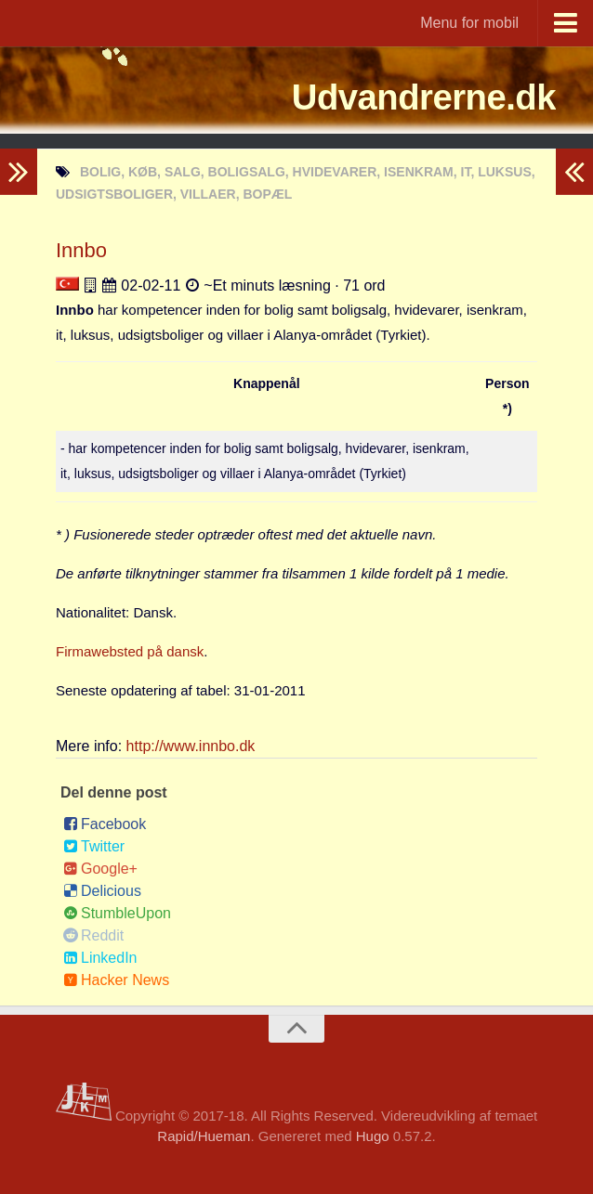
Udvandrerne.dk (410, 97)
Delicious (102, 891)
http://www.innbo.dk (191, 746)
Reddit (93, 935)
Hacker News (116, 980)
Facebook (104, 824)
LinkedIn (100, 958)
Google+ (100, 868)
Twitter (94, 846)
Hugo (372, 1136)
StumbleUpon (117, 913)
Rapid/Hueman (203, 1136)
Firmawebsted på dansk (130, 651)
